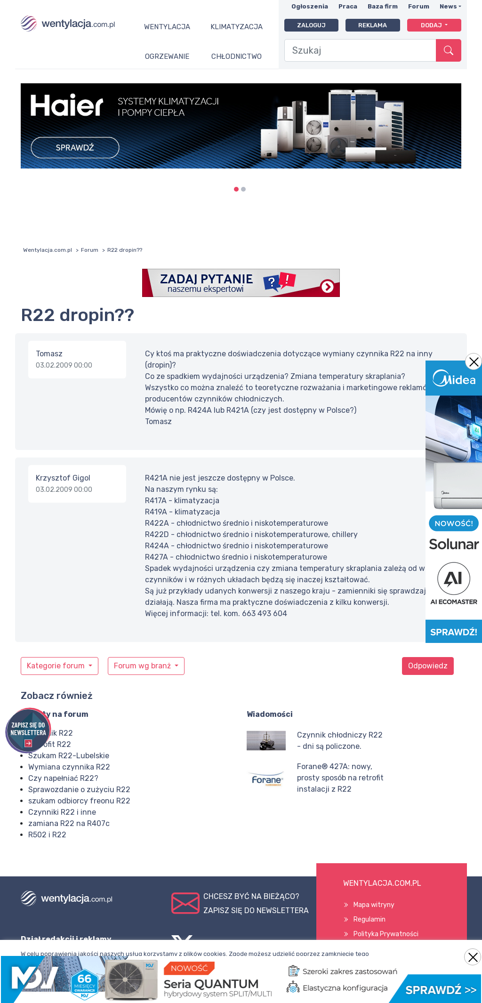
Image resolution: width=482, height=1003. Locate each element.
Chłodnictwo (236, 56)
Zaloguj (311, 25)
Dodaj (432, 25)
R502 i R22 (47, 834)
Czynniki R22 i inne (62, 812)
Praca (347, 6)
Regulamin (369, 919)
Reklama (372, 25)
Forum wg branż (143, 665)
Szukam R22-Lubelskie (68, 755)
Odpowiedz (428, 665)
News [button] (448, 6)
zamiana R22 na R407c (69, 823)
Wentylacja (167, 27)
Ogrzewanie (167, 56)
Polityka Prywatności (385, 934)
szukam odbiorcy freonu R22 (79, 800)
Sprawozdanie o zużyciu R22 (79, 789)
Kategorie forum (57, 665)
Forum (418, 6)
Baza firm (383, 6)
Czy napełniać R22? (63, 778)
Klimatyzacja (236, 27)
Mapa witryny (373, 905)
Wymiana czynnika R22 (69, 766)
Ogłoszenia (309, 6)
